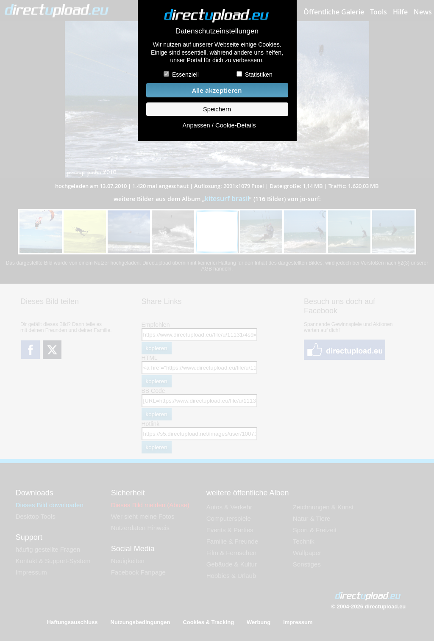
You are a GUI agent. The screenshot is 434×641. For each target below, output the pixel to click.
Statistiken (259, 74)
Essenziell (185, 74)
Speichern (217, 109)
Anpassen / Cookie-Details (219, 125)
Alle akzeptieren (217, 90)
